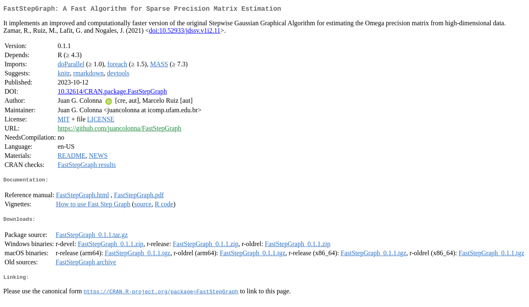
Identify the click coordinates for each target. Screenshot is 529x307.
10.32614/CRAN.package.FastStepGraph (112, 93)
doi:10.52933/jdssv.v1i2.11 (184, 32)
